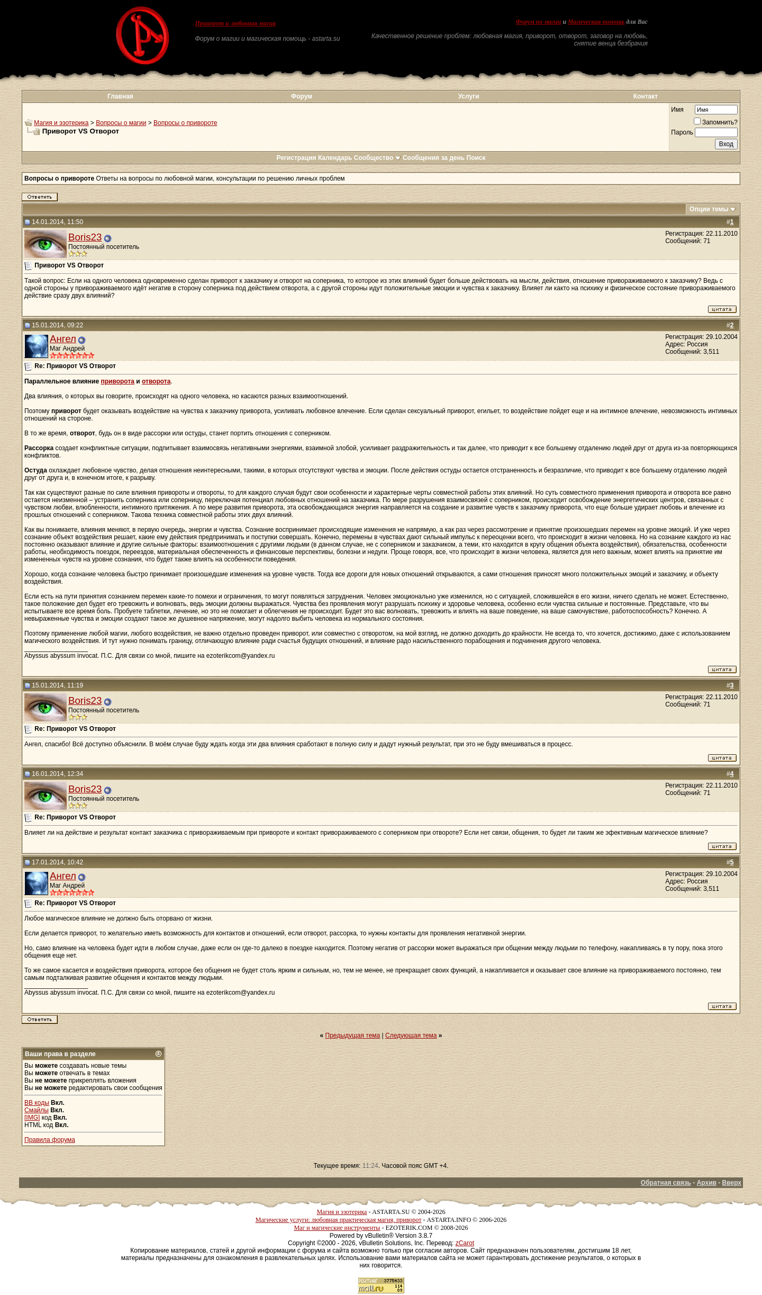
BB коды (36, 1102)
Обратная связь (666, 1182)
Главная (120, 96)
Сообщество (377, 158)
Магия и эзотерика (61, 123)
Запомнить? (716, 122)
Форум (301, 96)
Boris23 (85, 237)
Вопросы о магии (121, 123)
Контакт (645, 96)
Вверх (731, 1182)
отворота (156, 381)
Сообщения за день (434, 158)
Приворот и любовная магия (235, 23)
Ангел (63, 338)
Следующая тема (411, 1035)
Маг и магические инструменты (337, 1227)
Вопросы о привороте (185, 123)
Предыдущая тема (352, 1035)
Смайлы (36, 1110)
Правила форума (49, 1140)
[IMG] (32, 1117)
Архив (706, 1182)
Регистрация (296, 158)
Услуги (468, 96)
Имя (677, 109)
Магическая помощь (596, 21)
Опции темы (709, 209)
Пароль (682, 132)
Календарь (335, 158)
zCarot (465, 1243)
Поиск (476, 158)
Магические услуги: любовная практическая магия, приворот (339, 1219)
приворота (117, 381)
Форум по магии (538, 21)
